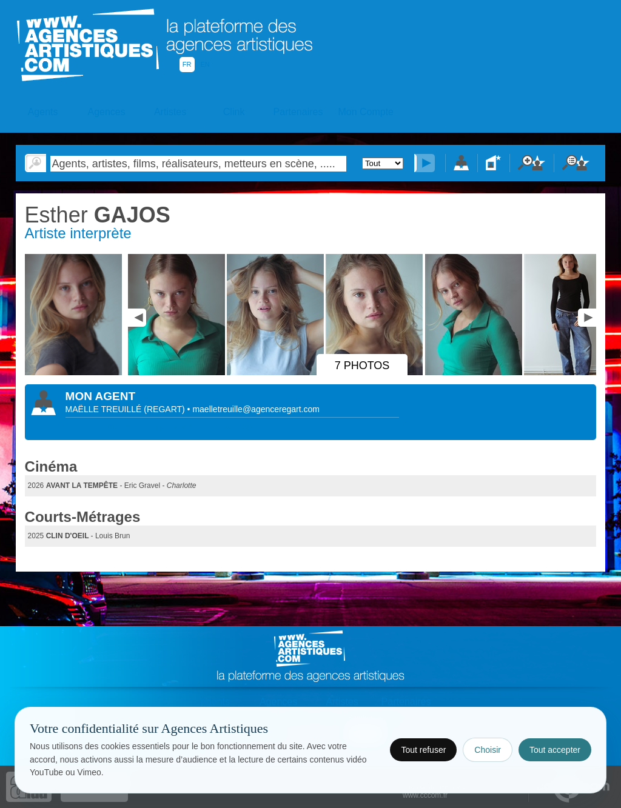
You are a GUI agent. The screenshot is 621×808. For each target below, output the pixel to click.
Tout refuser (423, 750)
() (165, 409)
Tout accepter (554, 750)
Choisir (487, 750)
